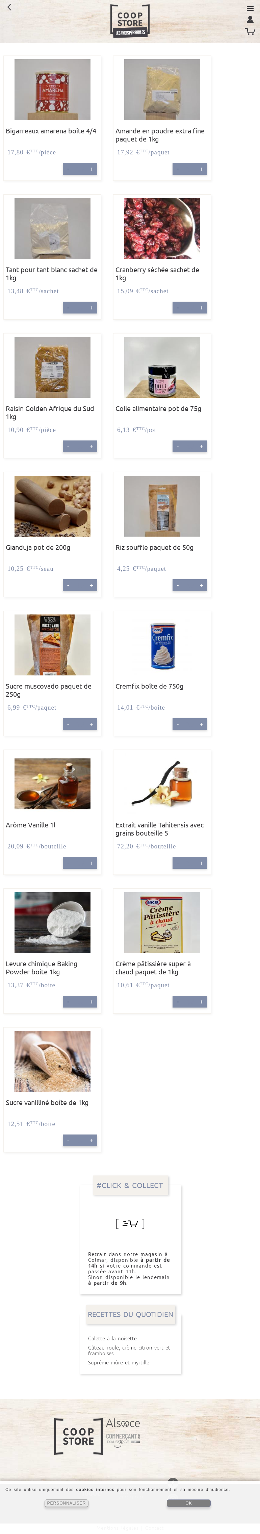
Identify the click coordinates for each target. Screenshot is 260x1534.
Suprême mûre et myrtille (130, 1362)
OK (188, 1503)
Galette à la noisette (130, 1338)
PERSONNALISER (66, 1503)
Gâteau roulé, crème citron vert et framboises (130, 1350)
